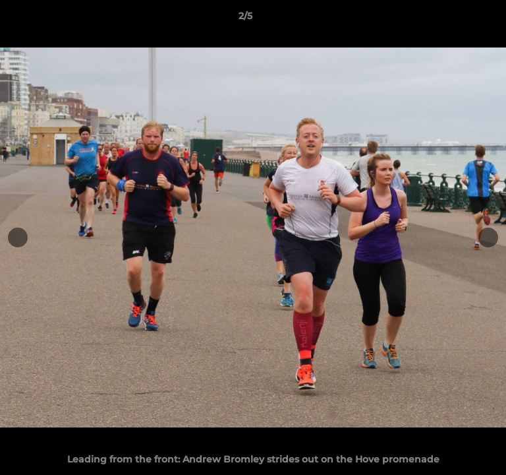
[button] (458, 19)
